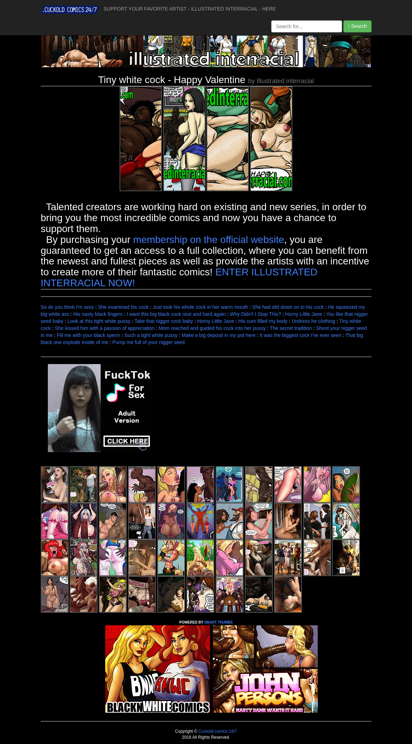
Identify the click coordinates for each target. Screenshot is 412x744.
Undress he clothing (313, 321)
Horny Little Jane (303, 314)
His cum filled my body (262, 321)
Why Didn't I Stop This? (255, 314)
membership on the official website (208, 239)
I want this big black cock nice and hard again (176, 314)
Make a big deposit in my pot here (218, 335)
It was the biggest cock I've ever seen (300, 335)
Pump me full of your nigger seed (148, 342)
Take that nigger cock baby (163, 321)
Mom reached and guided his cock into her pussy (212, 328)
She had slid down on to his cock (288, 307)
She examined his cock (123, 307)
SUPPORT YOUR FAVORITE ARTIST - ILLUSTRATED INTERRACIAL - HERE (190, 9)
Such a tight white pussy (151, 335)
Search (357, 26)
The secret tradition (291, 328)
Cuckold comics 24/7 (217, 731)
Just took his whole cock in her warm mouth (200, 307)
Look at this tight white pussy (99, 321)
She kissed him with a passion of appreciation (104, 328)
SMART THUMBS (218, 622)
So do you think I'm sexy (67, 307)
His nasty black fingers (97, 314)
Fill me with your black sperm (88, 335)
